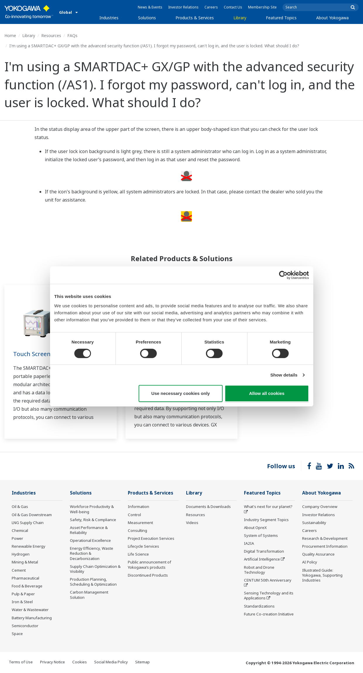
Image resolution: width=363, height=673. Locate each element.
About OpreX (255, 527)
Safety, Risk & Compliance (93, 519)
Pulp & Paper (23, 593)
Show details (283, 374)
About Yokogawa (332, 17)
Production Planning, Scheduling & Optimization (93, 582)
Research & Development (324, 538)
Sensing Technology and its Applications (268, 595)
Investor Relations (183, 7)
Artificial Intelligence (262, 559)
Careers (211, 7)
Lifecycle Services (143, 546)
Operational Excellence (90, 540)
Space (17, 633)
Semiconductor (25, 625)
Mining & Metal (25, 562)
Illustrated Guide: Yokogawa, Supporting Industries (322, 575)
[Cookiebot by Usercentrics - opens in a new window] (283, 275)
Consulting (137, 530)
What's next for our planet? (268, 506)
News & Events (150, 7)
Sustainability (314, 522)
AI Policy (309, 562)
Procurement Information (324, 546)
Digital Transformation (264, 551)
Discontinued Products (148, 575)
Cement (19, 570)
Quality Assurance (318, 554)
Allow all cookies (267, 393)
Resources (51, 35)
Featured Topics (281, 17)
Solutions (147, 17)
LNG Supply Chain (28, 522)
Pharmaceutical (25, 578)
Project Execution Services (151, 538)
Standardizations (259, 606)
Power (17, 538)
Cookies (79, 662)
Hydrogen (21, 554)
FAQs (72, 35)
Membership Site (262, 7)
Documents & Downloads (208, 506)
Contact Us (233, 7)
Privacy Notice (52, 662)
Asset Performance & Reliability (89, 530)
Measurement (140, 522)
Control (134, 514)
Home (10, 35)
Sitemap (142, 662)
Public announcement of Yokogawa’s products (149, 565)
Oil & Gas (20, 506)
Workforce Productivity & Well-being (92, 509)
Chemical (20, 530)
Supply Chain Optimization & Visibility (95, 569)
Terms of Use (21, 662)
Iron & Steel (22, 601)
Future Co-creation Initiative (269, 614)
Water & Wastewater (30, 609)
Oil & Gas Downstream (32, 514)
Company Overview (319, 506)
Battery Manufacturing (32, 617)
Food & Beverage (27, 586)
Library (239, 17)
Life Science (138, 554)
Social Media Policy (111, 662)
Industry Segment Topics (266, 519)
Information (138, 506)
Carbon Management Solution (89, 594)
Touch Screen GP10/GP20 (47, 354)
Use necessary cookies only (180, 393)
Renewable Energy (28, 546)
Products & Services (195, 17)
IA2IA (249, 543)
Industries (108, 17)
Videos (192, 522)
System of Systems (261, 535)
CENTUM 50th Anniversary (267, 580)
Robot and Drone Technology (259, 570)
